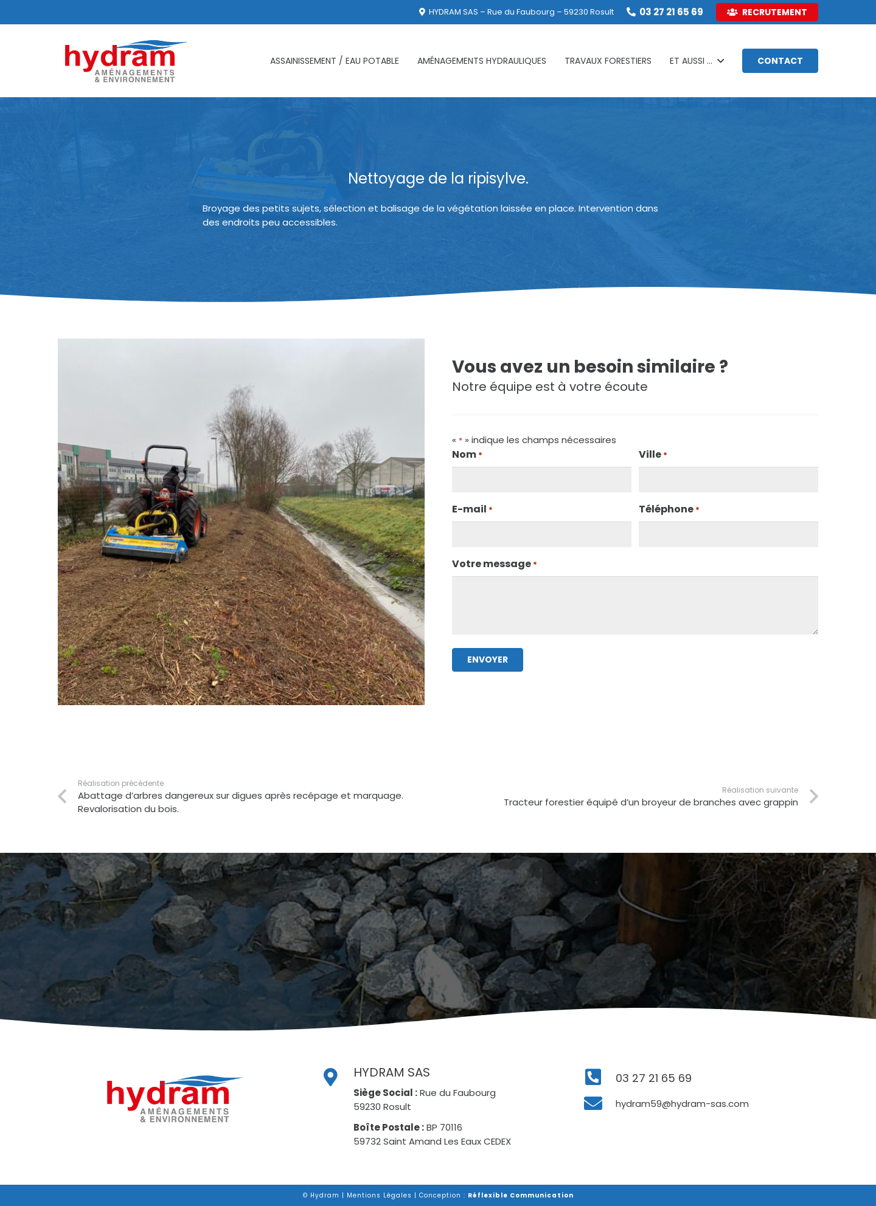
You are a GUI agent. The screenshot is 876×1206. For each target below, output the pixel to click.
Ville (653, 454)
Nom (467, 454)
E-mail (472, 509)
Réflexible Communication (521, 1195)
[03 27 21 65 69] (599, 1077)
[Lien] (126, 60)
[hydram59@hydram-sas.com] (599, 1104)
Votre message (494, 564)
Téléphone (669, 509)
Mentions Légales (379, 1195)
